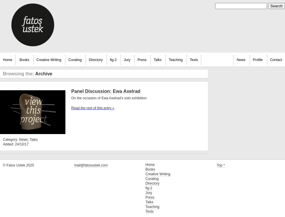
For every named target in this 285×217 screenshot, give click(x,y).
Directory (96, 60)
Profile (258, 60)
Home (7, 60)
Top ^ (221, 165)
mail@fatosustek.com (91, 165)
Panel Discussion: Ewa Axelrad (105, 91)
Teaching (176, 60)
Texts (194, 60)
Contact (276, 60)
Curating (74, 60)
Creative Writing (49, 60)
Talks (157, 60)
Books (24, 60)
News (241, 60)
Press (142, 60)
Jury (127, 60)
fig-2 (113, 60)
